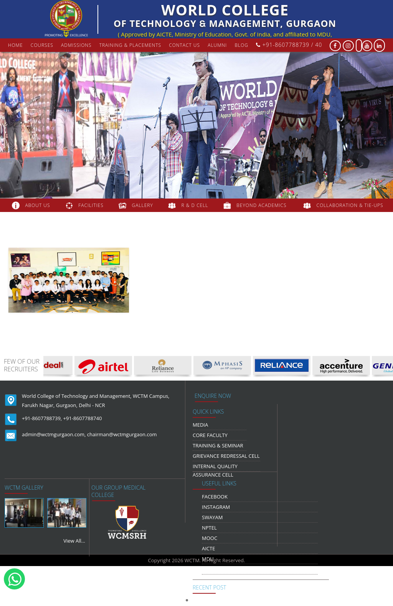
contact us (184, 45)
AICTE (208, 548)
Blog (241, 45)
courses (42, 45)
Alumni (217, 45)
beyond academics (262, 205)
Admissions (76, 45)
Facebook (215, 496)
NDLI (207, 569)
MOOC (209, 538)
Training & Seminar (218, 445)
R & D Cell (195, 205)
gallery (142, 205)
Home (15, 45)
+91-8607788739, (42, 418)
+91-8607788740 (82, 418)
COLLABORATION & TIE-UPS (350, 205)
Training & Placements (130, 45)
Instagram (216, 506)
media (200, 424)
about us (37, 205)
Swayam (212, 517)
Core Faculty (210, 435)
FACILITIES (90, 205)
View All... (74, 540)
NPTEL (209, 527)
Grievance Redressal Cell (226, 455)
